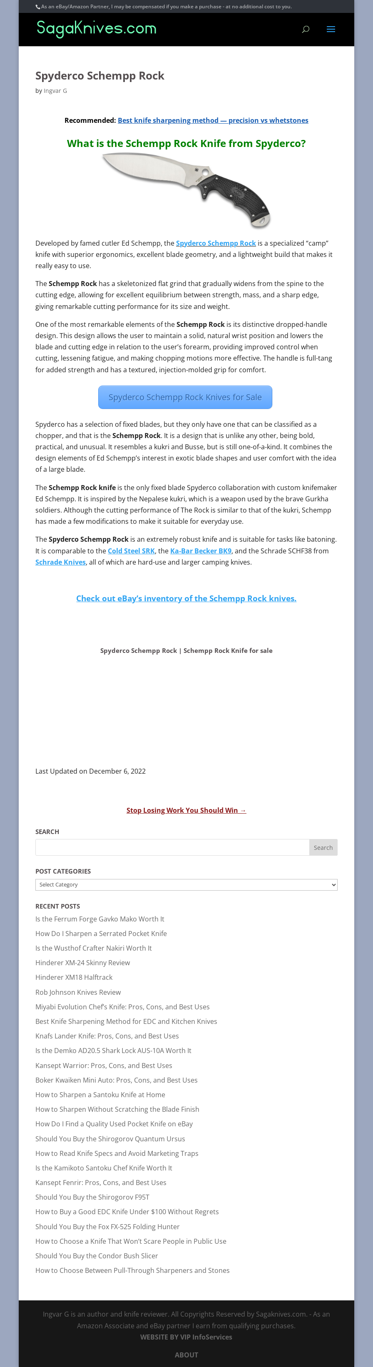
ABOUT (186, 1355)
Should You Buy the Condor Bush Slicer (96, 1255)
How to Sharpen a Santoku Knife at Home (100, 1094)
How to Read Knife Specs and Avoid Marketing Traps (117, 1153)
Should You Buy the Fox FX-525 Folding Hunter (107, 1226)
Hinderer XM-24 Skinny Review (82, 962)
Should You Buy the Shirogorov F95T (92, 1197)
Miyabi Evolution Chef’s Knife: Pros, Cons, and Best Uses (122, 1006)
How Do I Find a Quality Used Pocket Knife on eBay (114, 1123)
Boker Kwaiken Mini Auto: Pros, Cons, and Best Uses (116, 1080)
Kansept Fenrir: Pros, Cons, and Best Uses (101, 1182)
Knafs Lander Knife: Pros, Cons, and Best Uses (107, 1036)
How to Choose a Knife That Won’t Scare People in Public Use (130, 1241)
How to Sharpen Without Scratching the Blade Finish (117, 1109)
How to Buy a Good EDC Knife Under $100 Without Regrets (127, 1211)
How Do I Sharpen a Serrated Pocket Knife (101, 933)
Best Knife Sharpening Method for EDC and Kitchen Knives (126, 1021)
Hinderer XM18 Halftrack (73, 977)
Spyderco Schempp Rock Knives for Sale (185, 397)
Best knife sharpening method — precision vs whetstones (213, 120)
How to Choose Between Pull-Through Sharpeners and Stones (132, 1270)
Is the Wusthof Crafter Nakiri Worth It (93, 948)
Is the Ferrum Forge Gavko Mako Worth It (99, 919)
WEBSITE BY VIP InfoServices (186, 1337)
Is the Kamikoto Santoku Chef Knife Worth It (103, 1168)
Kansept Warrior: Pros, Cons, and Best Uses (103, 1065)
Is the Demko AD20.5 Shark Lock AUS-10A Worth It (113, 1050)
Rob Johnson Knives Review (78, 992)
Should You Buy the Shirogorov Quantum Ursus (110, 1138)
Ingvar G (55, 91)
